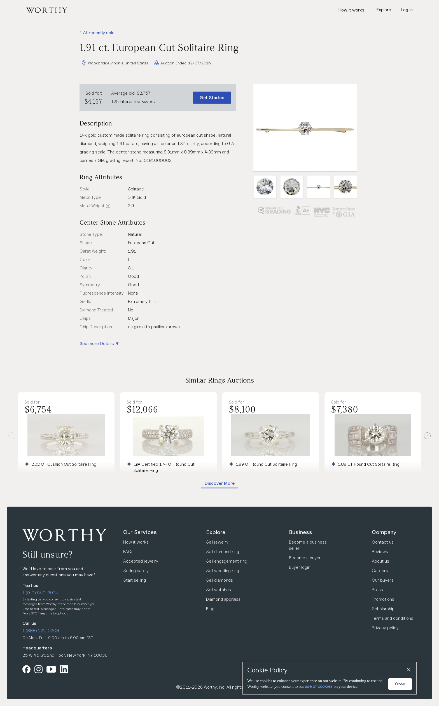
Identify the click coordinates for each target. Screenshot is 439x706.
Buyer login (299, 567)
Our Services (140, 532)
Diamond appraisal (223, 599)
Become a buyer (305, 557)
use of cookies (319, 686)
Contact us (383, 542)
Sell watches (218, 589)
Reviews (380, 551)
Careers (380, 570)
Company (384, 532)
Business (300, 532)
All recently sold (97, 32)
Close (400, 684)
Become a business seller (308, 545)
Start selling (134, 580)
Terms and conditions (392, 618)
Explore (215, 532)
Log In (407, 9)
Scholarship (383, 608)
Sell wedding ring (222, 570)
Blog (210, 608)
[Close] (408, 670)
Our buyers (383, 580)
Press (377, 589)
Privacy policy (385, 627)
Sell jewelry (217, 542)
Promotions (383, 599)
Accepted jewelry (140, 561)
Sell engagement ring (226, 561)
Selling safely (136, 570)
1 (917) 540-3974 (40, 592)
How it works (351, 10)
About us (380, 561)
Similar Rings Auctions (219, 380)
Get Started (212, 97)
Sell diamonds (219, 580)
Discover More (220, 483)
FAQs (128, 551)
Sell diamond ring (222, 551)
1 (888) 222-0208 (40, 630)
